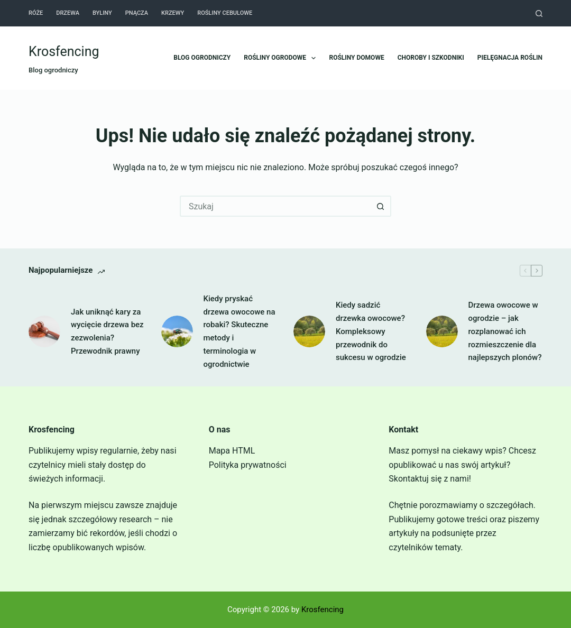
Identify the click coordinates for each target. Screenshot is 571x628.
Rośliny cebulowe (224, 13)
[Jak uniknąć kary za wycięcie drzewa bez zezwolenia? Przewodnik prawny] (44, 331)
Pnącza (136, 13)
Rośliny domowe (356, 57)
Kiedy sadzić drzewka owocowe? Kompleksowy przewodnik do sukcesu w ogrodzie (371, 331)
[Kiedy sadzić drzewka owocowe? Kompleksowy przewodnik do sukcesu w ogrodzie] (309, 331)
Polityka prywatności (248, 465)
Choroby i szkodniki (431, 57)
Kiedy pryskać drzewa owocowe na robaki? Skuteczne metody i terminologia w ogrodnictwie (239, 331)
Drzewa (67, 13)
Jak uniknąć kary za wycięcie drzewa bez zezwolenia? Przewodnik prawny (107, 331)
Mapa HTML (232, 451)
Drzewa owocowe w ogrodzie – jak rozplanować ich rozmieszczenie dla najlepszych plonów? (505, 331)
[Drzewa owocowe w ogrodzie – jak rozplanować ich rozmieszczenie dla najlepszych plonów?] (442, 331)
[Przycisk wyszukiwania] (380, 206)
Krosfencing (64, 51)
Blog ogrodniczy (202, 57)
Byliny (102, 13)
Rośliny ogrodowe (282, 58)
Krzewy (172, 13)
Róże (36, 13)
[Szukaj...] (275, 206)
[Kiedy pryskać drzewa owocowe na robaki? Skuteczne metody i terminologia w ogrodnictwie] (177, 331)
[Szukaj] (539, 13)
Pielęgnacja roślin (509, 57)
